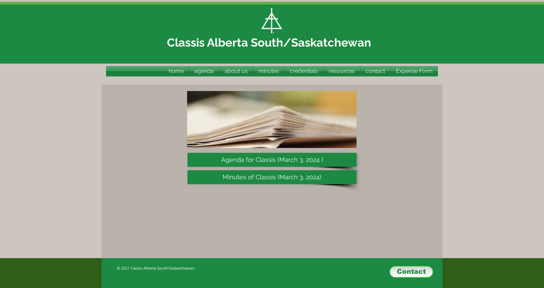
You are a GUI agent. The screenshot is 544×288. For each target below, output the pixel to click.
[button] (268, 71)
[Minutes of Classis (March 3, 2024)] (272, 177)
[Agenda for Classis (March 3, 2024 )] (272, 160)
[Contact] (411, 272)
